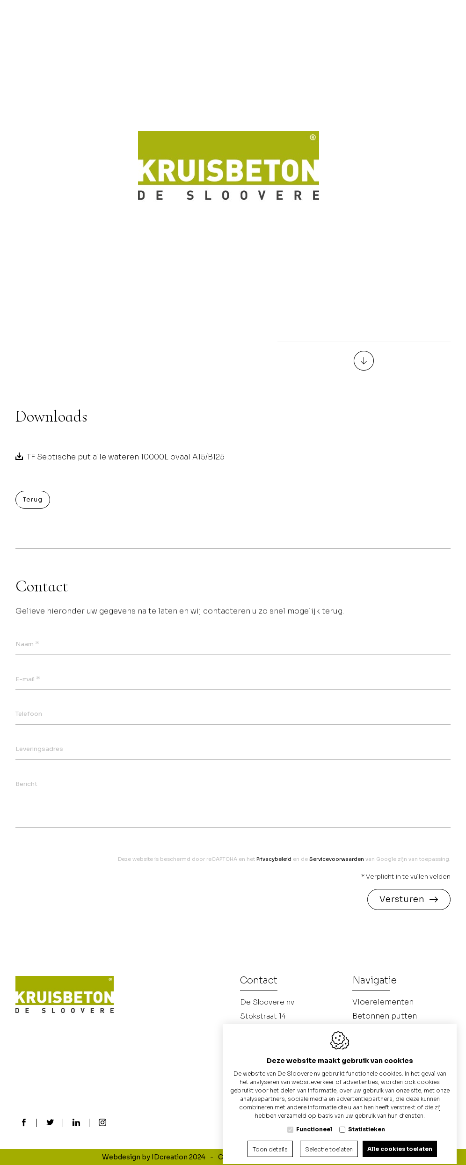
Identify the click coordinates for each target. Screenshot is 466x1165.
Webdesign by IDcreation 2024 (153, 1157)
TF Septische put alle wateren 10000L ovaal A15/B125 (126, 457)
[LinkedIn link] (76, 1123)
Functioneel (314, 1120)
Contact (258, 981)
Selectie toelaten (329, 1140)
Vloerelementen (383, 1002)
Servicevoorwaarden (336, 859)
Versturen (402, 899)
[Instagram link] (102, 1123)
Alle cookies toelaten (399, 1140)
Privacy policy (300, 1157)
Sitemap (349, 1157)
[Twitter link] (50, 1123)
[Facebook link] (24, 1123)
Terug (33, 499)
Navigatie (374, 981)
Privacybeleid (273, 859)
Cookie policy (241, 1157)
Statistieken (366, 1120)
